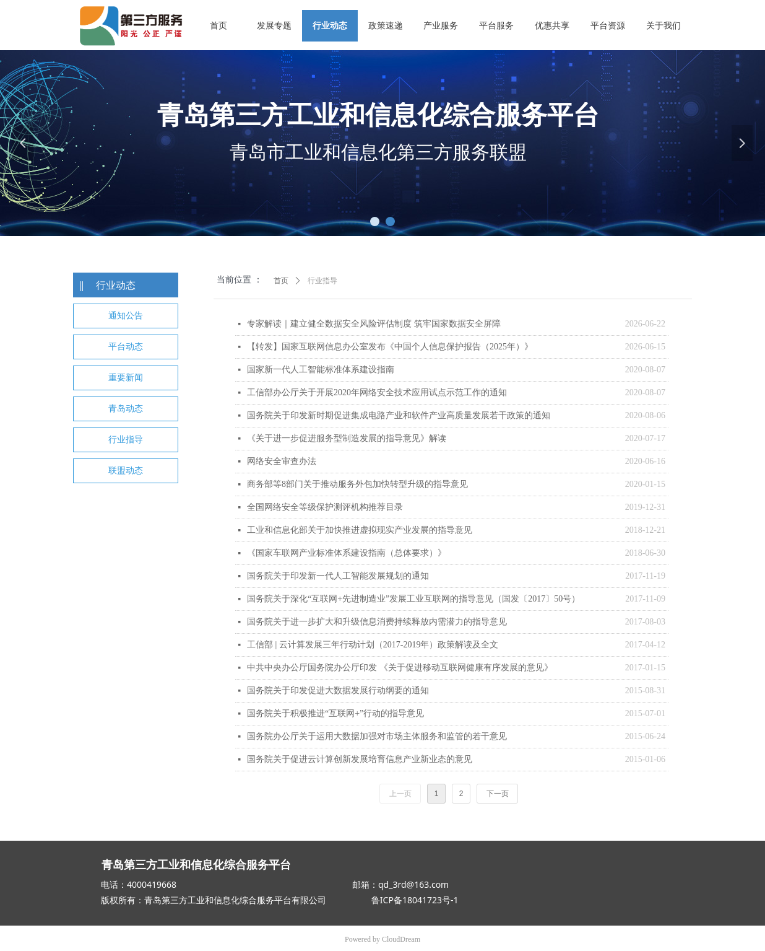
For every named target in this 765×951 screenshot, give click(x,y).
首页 (281, 280)
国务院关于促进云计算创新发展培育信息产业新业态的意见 (359, 759)
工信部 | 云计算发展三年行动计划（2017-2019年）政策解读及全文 (372, 644)
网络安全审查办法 (281, 461)
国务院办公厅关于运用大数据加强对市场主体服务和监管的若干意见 (377, 736)
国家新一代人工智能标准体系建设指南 (320, 369)
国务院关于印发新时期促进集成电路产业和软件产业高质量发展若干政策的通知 (398, 415)
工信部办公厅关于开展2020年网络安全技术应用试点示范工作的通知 (377, 392)
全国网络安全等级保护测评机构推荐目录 (325, 507)
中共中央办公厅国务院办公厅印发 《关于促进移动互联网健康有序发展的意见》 (400, 667)
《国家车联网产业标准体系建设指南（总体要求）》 (346, 553)
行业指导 (322, 280)
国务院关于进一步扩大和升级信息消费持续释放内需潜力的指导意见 (377, 621)
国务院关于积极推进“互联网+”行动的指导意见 (335, 713)
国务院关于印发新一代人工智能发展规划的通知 (338, 576)
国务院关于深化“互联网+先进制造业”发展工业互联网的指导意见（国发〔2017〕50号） (413, 598)
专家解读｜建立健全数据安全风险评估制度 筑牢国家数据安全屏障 (374, 323)
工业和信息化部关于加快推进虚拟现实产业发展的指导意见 (359, 530)
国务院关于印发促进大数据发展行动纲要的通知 (338, 690)
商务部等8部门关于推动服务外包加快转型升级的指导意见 (357, 484)
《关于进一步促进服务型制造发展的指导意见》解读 (346, 438)
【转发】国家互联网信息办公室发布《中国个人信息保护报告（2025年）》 (390, 346)
